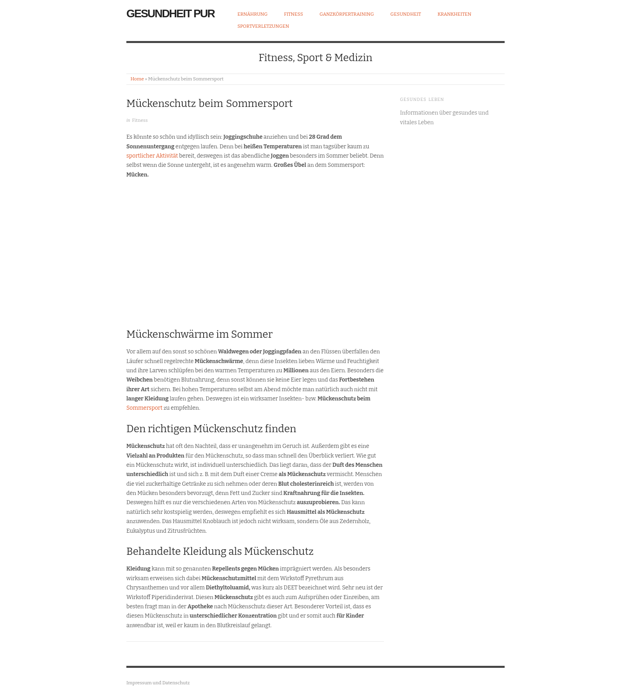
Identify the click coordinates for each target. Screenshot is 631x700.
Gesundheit (405, 14)
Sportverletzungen (263, 26)
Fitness (293, 14)
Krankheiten (454, 14)
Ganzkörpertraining (347, 14)
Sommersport (144, 407)
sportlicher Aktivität (152, 155)
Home (137, 79)
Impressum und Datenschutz (158, 683)
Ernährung (252, 14)
